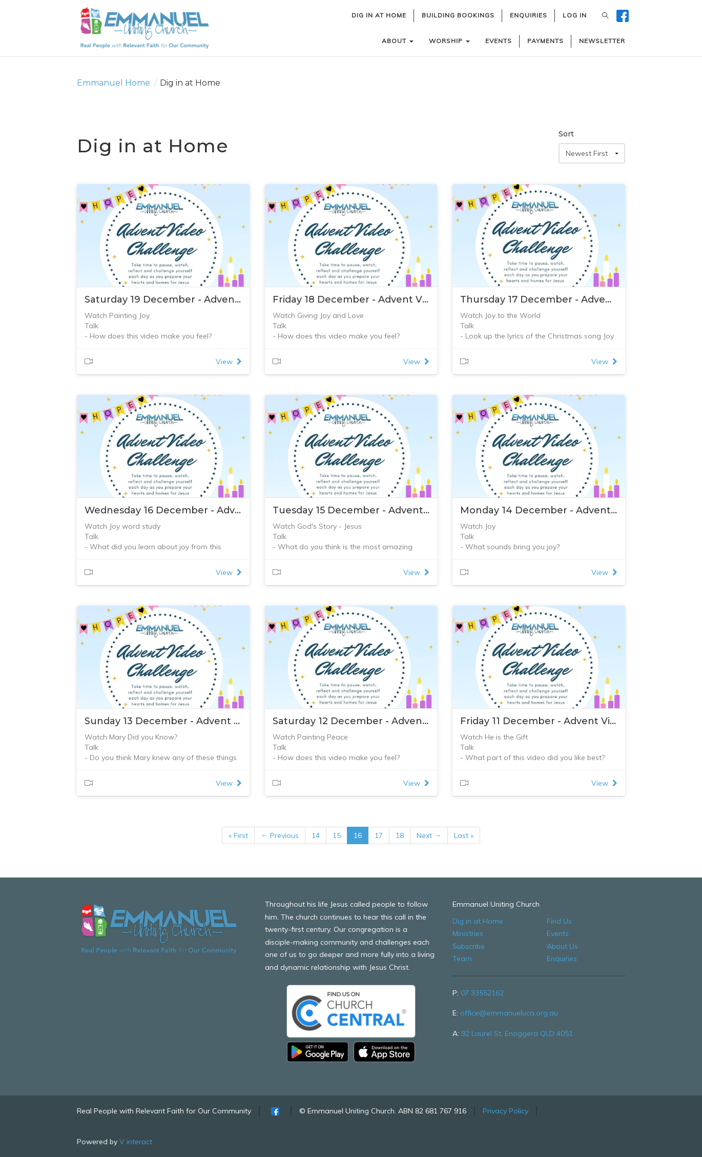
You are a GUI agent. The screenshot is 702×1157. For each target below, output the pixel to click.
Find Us (559, 921)
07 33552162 (482, 993)
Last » (463, 835)
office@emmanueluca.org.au (509, 1013)
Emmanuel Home (113, 83)
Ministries (467, 933)
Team (462, 958)
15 (337, 835)
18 (400, 835)
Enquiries (562, 958)
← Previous (280, 835)
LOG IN (575, 15)
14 (316, 835)
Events (558, 933)
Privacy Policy (505, 1110)
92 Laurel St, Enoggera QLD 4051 (517, 1033)
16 (358, 835)
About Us (562, 946)
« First (238, 835)
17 (379, 835)
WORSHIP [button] (449, 41)
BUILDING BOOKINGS (458, 15)
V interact (135, 1141)
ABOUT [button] (398, 41)
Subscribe (468, 946)
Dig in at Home (477, 921)
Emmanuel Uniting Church (496, 904)
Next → (429, 835)
